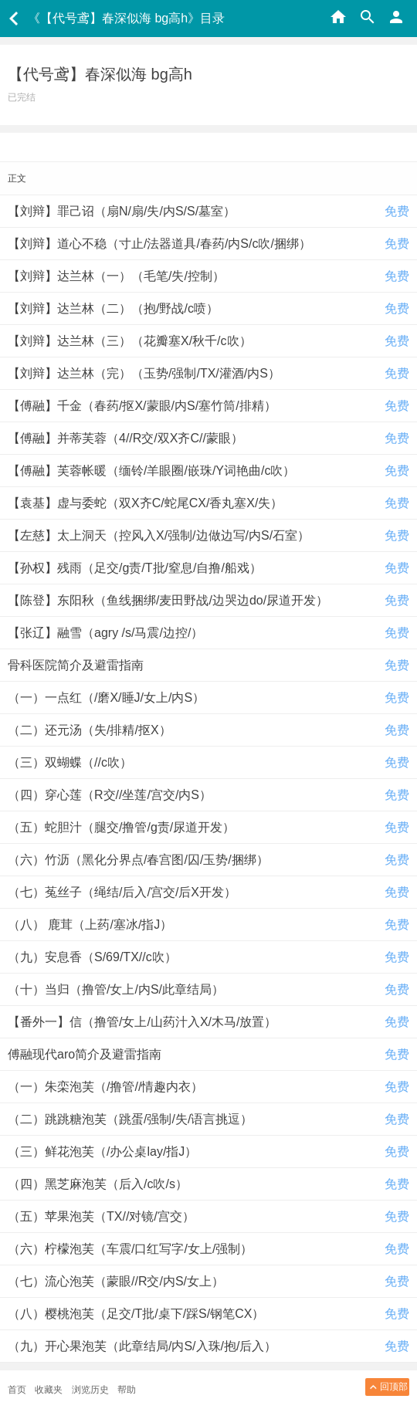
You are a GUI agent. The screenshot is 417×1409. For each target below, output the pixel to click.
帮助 (126, 1389)
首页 (17, 1389)
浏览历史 (90, 1389)
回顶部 (387, 1387)
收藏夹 (49, 1389)
